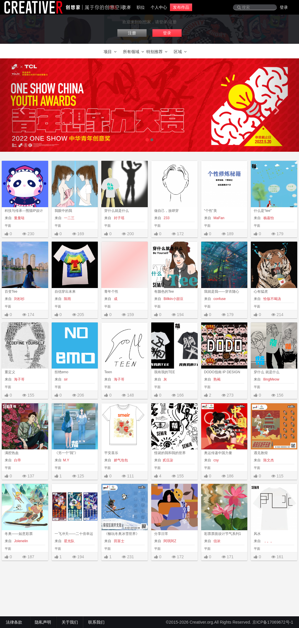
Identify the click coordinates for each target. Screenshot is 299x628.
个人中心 (159, 7)
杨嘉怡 (268, 218)
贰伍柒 (168, 460)
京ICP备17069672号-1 (272, 622)
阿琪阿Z (169, 541)
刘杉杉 (19, 299)
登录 (284, 7)
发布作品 (181, 7)
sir (65, 379)
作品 (113, 7)
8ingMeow (270, 379)
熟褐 (216, 379)
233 (166, 218)
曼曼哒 (19, 218)
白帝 (17, 460)
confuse (219, 299)
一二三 (68, 218)
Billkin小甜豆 (173, 299)
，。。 (268, 541)
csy (216, 460)
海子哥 (19, 379)
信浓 (216, 541)
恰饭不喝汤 (271, 299)
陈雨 (67, 299)
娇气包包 (120, 460)
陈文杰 (268, 460)
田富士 (118, 541)
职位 (141, 7)
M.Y (66, 460)
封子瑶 (118, 218)
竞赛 (127, 7)
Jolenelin (20, 541)
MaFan (219, 218)
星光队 (68, 541)
